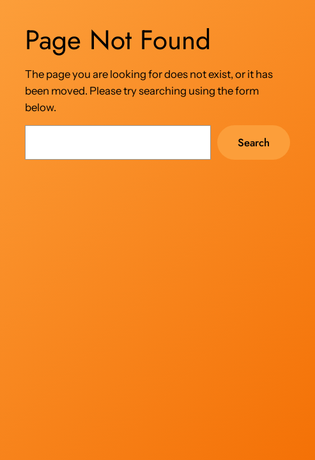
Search (254, 142)
